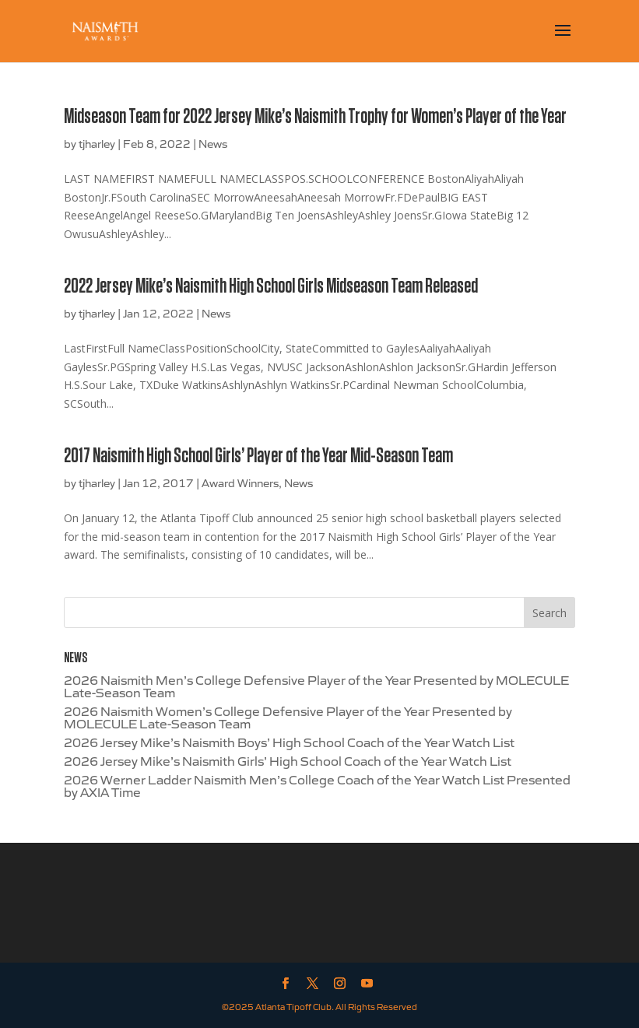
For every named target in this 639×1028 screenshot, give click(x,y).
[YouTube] (367, 983)
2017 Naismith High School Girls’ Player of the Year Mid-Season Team (258, 456)
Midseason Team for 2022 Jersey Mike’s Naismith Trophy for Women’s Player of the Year (315, 117)
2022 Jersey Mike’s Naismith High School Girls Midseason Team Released (271, 286)
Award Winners (240, 482)
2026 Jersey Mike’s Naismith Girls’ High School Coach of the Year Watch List (287, 760)
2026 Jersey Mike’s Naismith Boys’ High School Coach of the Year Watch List (289, 741)
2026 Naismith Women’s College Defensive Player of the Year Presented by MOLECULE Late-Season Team (288, 717)
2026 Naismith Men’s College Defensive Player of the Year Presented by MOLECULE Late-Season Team (316, 685)
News (212, 143)
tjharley (97, 143)
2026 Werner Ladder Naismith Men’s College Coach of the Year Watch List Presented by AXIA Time (317, 785)
